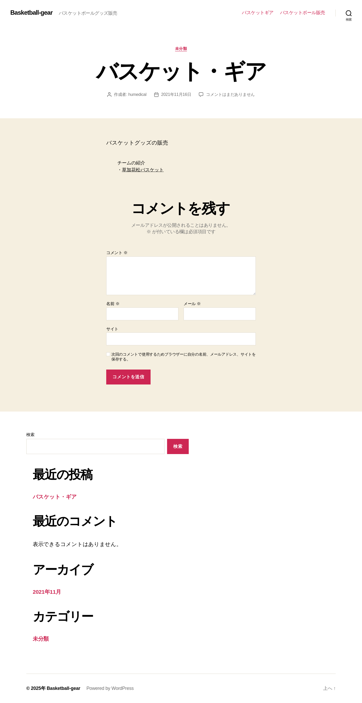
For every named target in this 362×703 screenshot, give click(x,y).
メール (192, 304)
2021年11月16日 (176, 94)
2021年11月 (47, 592)
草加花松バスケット (143, 169)
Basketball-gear (31, 13)
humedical (137, 94)
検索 (30, 434)
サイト (112, 329)
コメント (117, 252)
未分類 (181, 48)
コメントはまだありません (230, 94)
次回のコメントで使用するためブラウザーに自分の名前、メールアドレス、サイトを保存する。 (183, 356)
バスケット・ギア (55, 497)
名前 (112, 304)
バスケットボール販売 (302, 12)
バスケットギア (258, 12)
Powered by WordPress (110, 688)
